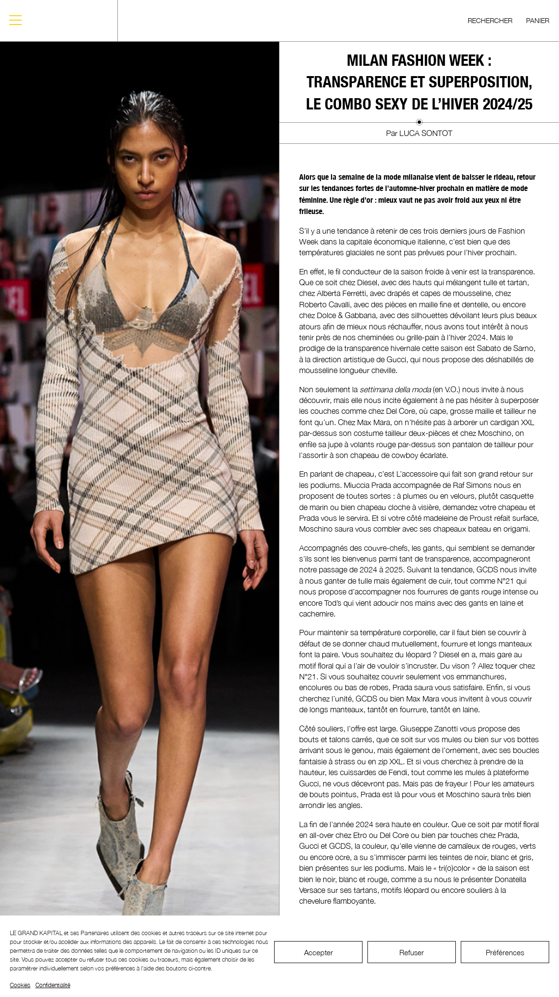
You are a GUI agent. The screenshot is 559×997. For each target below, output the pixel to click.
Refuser (411, 952)
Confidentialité (52, 985)
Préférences (505, 952)
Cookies (20, 985)
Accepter (318, 952)
